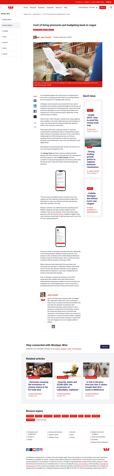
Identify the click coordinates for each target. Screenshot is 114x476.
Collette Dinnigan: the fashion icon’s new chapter (92, 198)
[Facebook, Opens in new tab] (27, 449)
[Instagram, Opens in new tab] (41, 450)
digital (45, 29)
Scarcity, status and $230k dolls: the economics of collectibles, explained (67, 386)
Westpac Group (54, 437)
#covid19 (65, 416)
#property (73, 416)
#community (47, 416)
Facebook (64, 349)
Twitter (69, 349)
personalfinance (38, 29)
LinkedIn (57, 349)
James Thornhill (46, 37)
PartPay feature (58, 214)
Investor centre (53, 435)
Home (26, 7)
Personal (33, 7)
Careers (29, 439)
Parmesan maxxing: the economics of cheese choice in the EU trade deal (38, 386)
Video (5, 37)
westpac (51, 29)
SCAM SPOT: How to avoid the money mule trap (93, 120)
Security (72, 432)
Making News (7, 19)
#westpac (38, 416)
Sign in (103, 7)
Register (108, 2)
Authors (5, 42)
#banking (57, 416)
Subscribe (105, 347)
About (5, 48)
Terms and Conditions (81, 464)
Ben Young (92, 129)
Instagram (78, 349)
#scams (90, 110)
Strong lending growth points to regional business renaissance (93, 159)
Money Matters (7, 25)
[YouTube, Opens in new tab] (34, 449)
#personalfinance (34, 377)
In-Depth (5, 31)
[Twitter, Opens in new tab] (31, 449)
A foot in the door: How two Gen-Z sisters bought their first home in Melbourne (96, 386)
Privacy (72, 437)
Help (65, 7)
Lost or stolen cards (97, 2)
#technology (30, 419)
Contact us (79, 2)
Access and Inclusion (55, 432)
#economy (30, 416)
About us (59, 7)
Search (5, 54)
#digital (88, 416)
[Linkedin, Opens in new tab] (37, 449)
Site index (95, 439)
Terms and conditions (98, 437)
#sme (89, 146)
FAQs (71, 435)
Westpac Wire (5, 14)
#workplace (96, 416)
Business (41, 7)
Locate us (87, 2)
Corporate (50, 7)
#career (90, 188)
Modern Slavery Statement (100, 442)
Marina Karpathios (36, 394)
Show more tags (41, 419)
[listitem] (39, 381)
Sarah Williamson (92, 212)
